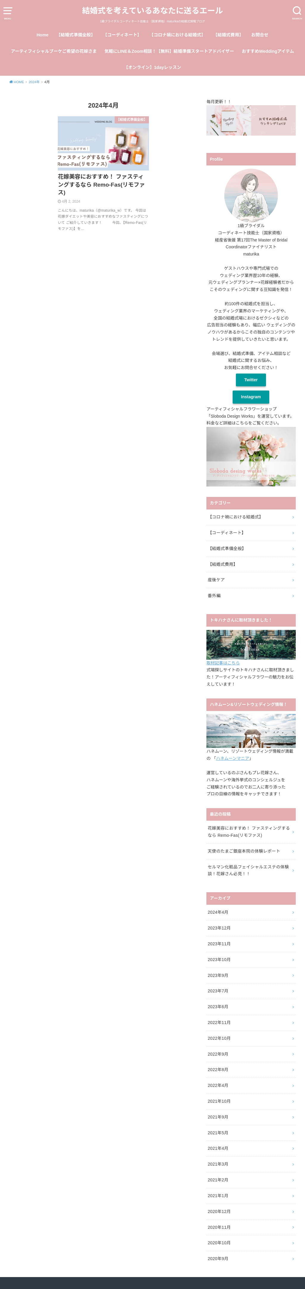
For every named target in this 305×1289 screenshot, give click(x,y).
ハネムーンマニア (232, 758)
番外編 (214, 595)
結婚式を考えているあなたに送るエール (152, 10)
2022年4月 (218, 1085)
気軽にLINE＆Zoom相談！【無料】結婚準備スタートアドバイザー (169, 51)
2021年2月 (218, 1180)
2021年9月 (218, 1117)
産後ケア (216, 579)
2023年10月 (219, 959)
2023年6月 (218, 1006)
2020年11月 (219, 1227)
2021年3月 (218, 1164)
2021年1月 (218, 1195)
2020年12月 (219, 1211)
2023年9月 (218, 975)
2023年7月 (218, 991)
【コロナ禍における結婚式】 (177, 34)
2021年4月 (218, 1148)
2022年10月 (219, 1038)
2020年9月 (218, 1258)
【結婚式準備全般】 (75, 34)
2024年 (34, 82)
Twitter (251, 379)
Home (43, 34)
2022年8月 (218, 1069)
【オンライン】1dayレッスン (152, 67)
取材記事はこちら (223, 663)
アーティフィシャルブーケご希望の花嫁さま (54, 51)
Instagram (251, 396)
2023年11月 (219, 943)
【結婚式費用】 (228, 34)
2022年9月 (218, 1054)
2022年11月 (219, 1022)
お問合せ (259, 34)
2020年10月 (219, 1242)
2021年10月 (219, 1101)
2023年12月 (219, 928)
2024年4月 (218, 912)
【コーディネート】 (122, 34)
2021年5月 (218, 1132)
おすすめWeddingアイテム (268, 51)
